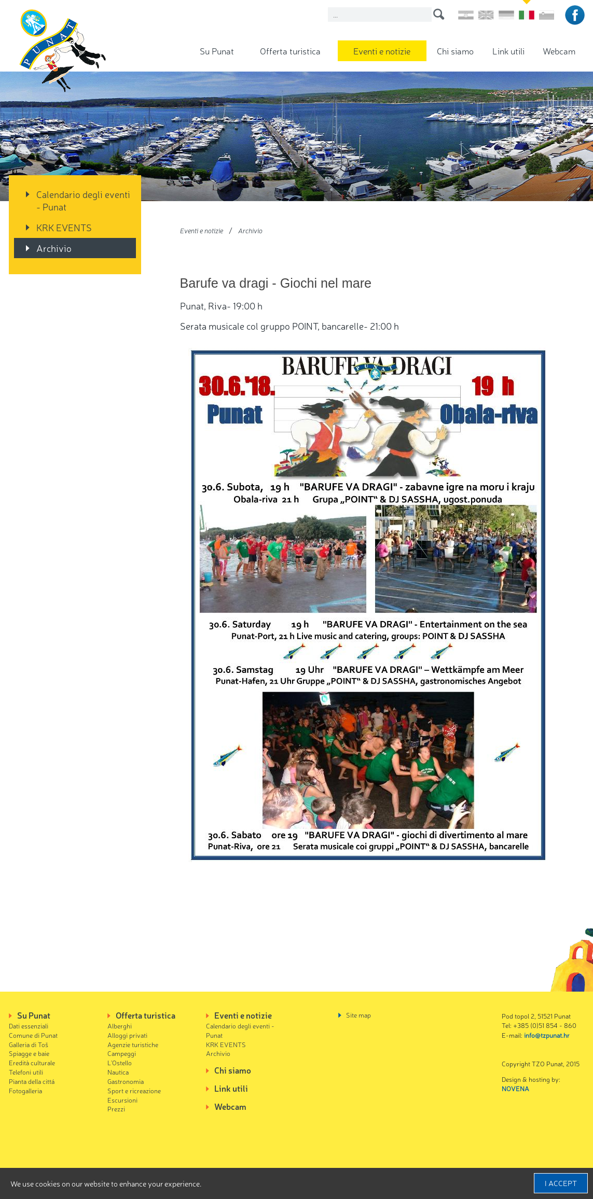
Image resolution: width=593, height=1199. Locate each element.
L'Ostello (119, 1062)
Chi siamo (455, 51)
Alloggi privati (127, 1035)
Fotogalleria (25, 1090)
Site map (358, 1014)
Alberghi (119, 1025)
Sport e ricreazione (134, 1090)
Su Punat (217, 51)
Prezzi (116, 1108)
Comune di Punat (33, 1035)
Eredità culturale (32, 1062)
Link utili (508, 51)
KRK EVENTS (64, 227)
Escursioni (122, 1099)
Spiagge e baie (29, 1053)
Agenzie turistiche (132, 1044)
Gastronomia (125, 1081)
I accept (561, 1183)
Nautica (118, 1071)
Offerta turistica (290, 51)
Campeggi (121, 1053)
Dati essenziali (28, 1025)
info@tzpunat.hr (547, 1035)
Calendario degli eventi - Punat (83, 200)
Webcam (559, 51)
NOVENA (515, 1088)
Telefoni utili (26, 1071)
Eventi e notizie (381, 51)
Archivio (54, 248)
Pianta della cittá (31, 1081)
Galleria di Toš (28, 1044)
